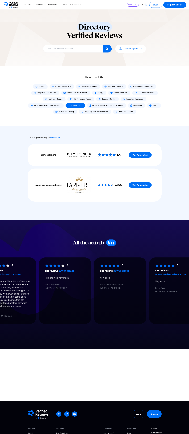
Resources (53, 5)
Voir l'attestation (140, 155)
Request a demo (175, 5)
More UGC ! (132, 5)
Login (155, 5)
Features (28, 5)
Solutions (41, 5)
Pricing (154, 428)
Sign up (154, 414)
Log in (138, 414)
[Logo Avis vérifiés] (11, 5)
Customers (76, 5)
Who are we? (156, 433)
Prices (65, 5)
